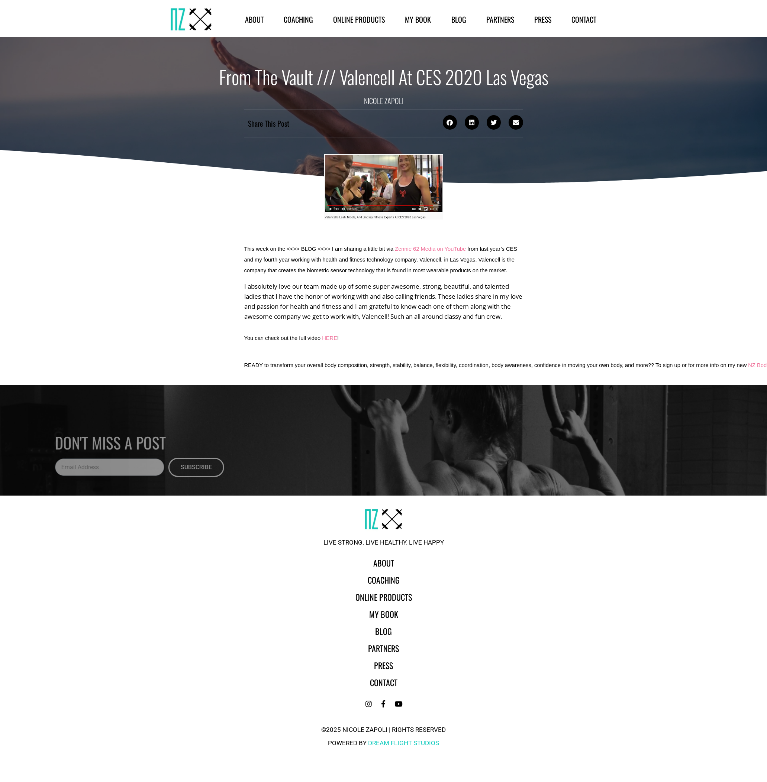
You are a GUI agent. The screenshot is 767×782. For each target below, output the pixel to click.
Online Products (359, 19)
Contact (583, 19)
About (254, 19)
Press (542, 19)
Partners (500, 19)
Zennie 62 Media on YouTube (430, 249)
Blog (458, 19)
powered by (383, 743)
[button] (450, 122)
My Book (418, 19)
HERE (329, 338)
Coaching (298, 19)
